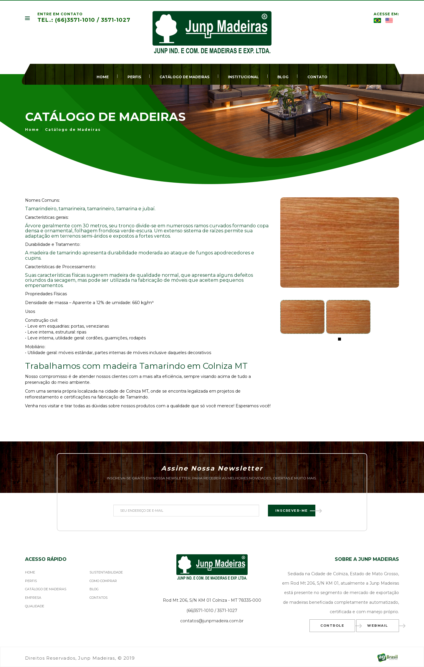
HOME (103, 77)
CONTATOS (98, 598)
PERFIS (134, 77)
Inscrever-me (295, 511)
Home (32, 129)
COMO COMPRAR (103, 581)
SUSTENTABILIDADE (106, 572)
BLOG (283, 77)
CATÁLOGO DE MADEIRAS (184, 77)
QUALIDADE (34, 606)
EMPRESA (33, 598)
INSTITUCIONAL (243, 77)
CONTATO (317, 77)
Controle (337, 626)
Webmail (383, 626)
